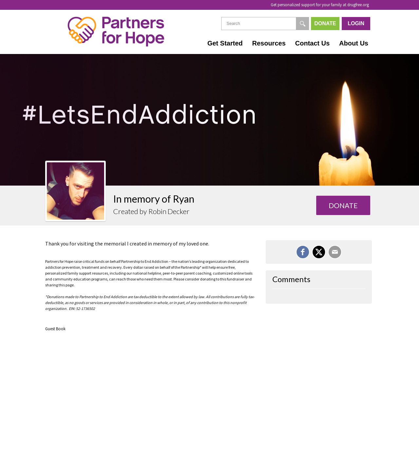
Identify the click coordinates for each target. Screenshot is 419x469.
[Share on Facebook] (303, 252)
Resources (268, 43)
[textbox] (265, 23)
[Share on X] (319, 252)
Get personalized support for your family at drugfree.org (320, 5)
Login (356, 23)
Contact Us (312, 43)
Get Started (225, 43)
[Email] (335, 252)
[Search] (302, 23)
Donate (325, 23)
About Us (353, 43)
